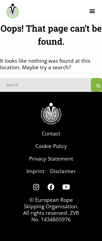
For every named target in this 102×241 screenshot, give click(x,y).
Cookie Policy (51, 146)
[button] (92, 10)
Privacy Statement (51, 158)
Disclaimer (63, 171)
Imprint (35, 171)
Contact (51, 133)
